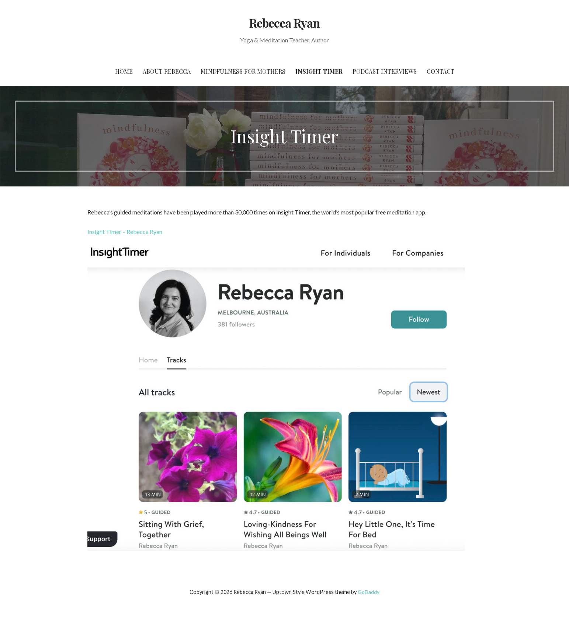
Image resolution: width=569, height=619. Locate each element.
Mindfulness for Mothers (243, 71)
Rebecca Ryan (284, 23)
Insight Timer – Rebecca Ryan (124, 231)
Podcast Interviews (385, 71)
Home (124, 71)
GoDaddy (368, 592)
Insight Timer (319, 71)
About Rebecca (167, 71)
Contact (440, 71)
